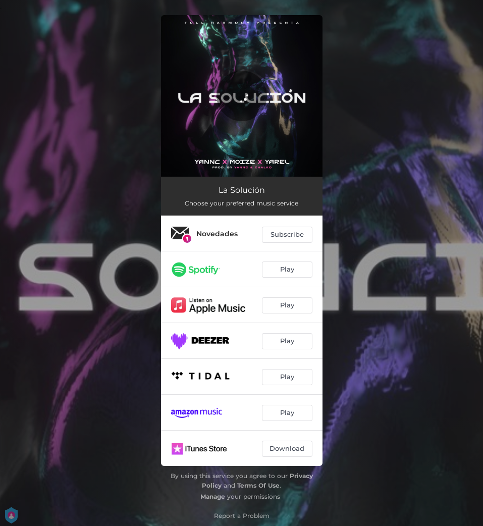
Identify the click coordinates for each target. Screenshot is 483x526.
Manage (212, 496)
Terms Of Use (258, 485)
